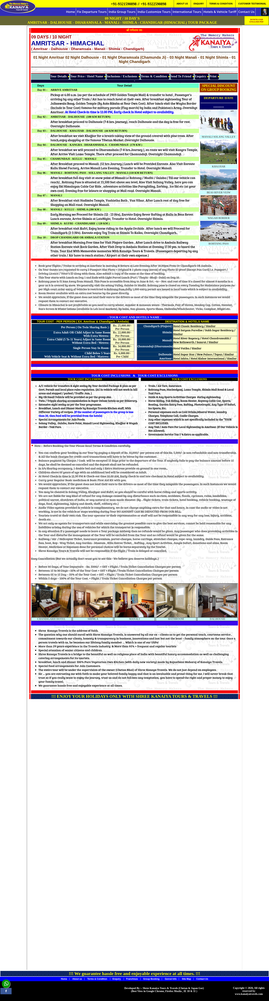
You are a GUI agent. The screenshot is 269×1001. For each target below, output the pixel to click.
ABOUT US (182, 3)
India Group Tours (122, 12)
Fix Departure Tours (91, 12)
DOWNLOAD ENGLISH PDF (257, 20)
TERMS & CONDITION (221, 3)
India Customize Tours (154, 12)
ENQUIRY (199, 3)
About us (77, 979)
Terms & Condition (97, 979)
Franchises (132, 979)
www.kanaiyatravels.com (249, 994)
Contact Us (246, 12)
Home (70, 12)
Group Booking (151, 979)
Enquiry (116, 979)
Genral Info (171, 979)
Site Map (186, 979)
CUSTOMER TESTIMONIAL (252, 3)
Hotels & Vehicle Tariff (219, 12)
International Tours (187, 12)
